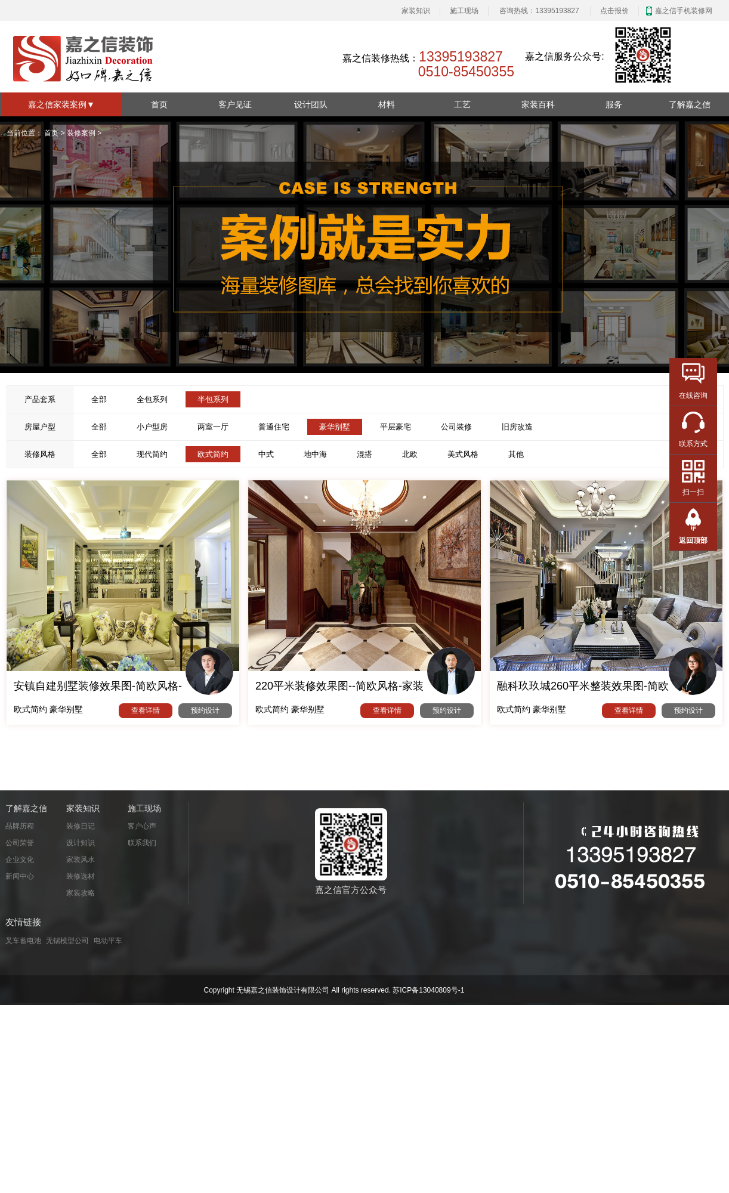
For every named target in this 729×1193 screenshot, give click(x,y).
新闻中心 (19, 876)
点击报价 (614, 11)
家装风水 (80, 859)
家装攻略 (80, 893)
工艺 (462, 104)
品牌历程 (19, 826)
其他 (516, 454)
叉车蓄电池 (23, 941)
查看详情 (145, 710)
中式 (266, 454)
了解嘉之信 (690, 104)
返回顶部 (693, 540)
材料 (386, 104)
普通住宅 (273, 426)
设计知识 (80, 843)
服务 (614, 104)
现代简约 (152, 454)
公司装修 (456, 426)
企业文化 (19, 859)
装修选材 (80, 876)
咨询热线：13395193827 (539, 11)
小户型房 (152, 426)
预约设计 (205, 710)
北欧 (410, 454)
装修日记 (80, 826)
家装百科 (538, 104)
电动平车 (108, 941)
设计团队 (311, 104)
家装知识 (415, 11)
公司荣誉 (19, 843)
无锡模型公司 (67, 941)
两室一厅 (212, 426)
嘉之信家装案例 (61, 104)
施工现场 (464, 11)
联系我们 (142, 843)
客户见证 (235, 104)
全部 (99, 399)
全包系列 (152, 399)
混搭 (364, 454)
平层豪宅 (395, 426)
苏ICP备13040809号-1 (428, 990)
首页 (159, 104)
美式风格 (462, 454)
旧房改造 (517, 426)
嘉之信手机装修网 (683, 11)
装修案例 (81, 133)
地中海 (315, 454)
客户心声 (142, 826)
